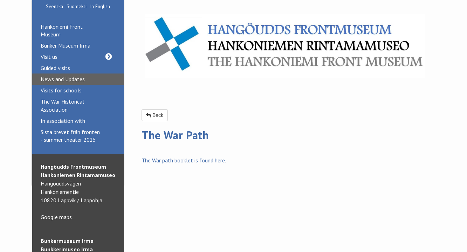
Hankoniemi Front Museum (62, 30)
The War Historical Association (62, 105)
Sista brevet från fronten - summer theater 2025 (70, 135)
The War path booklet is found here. (184, 160)
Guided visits (55, 67)
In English (100, 6)
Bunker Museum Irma (65, 45)
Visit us (78, 56)
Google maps (56, 217)
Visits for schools (61, 90)
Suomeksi (77, 6)
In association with (63, 120)
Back (154, 115)
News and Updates (63, 79)
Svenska (54, 6)
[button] (109, 56)
